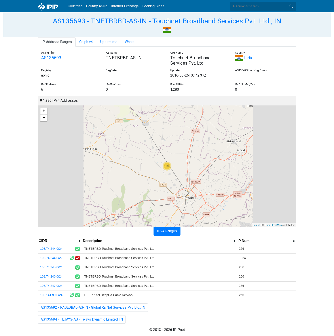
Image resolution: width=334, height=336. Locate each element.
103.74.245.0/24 (51, 267)
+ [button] (43, 111)
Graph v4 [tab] (86, 42)
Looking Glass (153, 6)
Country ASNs (97, 6)
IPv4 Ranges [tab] (167, 231)
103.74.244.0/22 (51, 258)
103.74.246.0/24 (51, 276)
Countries (75, 6)
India (244, 57)
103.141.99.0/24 (51, 295)
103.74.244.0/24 (51, 248)
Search (291, 6)
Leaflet (256, 225)
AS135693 (51, 57)
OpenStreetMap (273, 225)
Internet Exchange (125, 6)
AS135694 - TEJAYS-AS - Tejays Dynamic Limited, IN (82, 319)
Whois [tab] (130, 42)
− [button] (43, 118)
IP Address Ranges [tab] (57, 42)
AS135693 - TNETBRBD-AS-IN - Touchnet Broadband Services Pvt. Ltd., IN (167, 21)
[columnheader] (60, 241)
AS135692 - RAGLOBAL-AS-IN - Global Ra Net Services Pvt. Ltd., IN (93, 307)
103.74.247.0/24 (51, 285)
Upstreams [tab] (108, 42)
